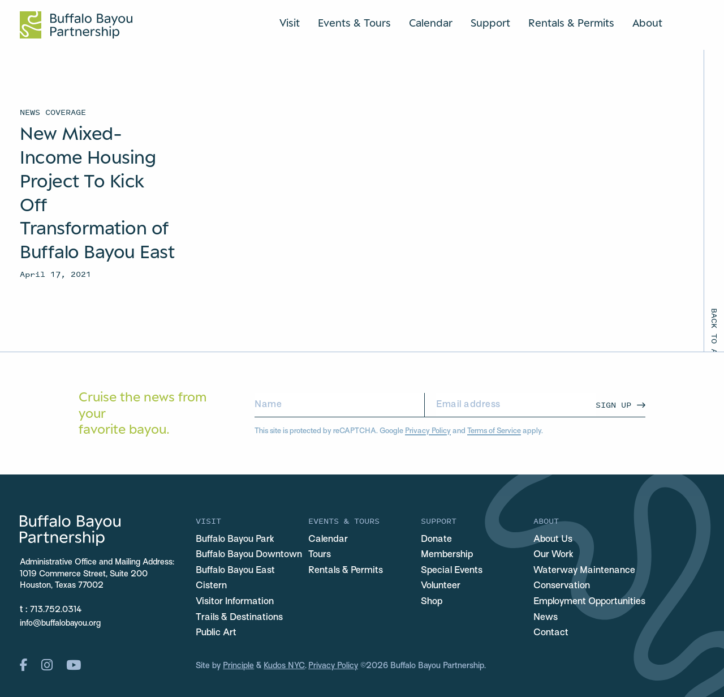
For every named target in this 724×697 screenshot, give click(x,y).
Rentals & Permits (571, 22)
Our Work (553, 554)
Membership (447, 554)
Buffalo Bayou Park (235, 539)
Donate (436, 539)
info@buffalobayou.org (60, 623)
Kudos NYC (284, 666)
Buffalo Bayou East (235, 570)
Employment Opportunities (589, 601)
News (545, 617)
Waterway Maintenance (584, 570)
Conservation (561, 586)
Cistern (211, 586)
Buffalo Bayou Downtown (249, 554)
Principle (238, 666)
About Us (552, 539)
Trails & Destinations (239, 617)
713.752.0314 (56, 610)
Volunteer (440, 586)
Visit (289, 22)
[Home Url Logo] (76, 25)
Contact (550, 633)
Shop (431, 601)
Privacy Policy (428, 431)
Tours (319, 554)
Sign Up (613, 404)
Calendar (431, 22)
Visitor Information (235, 601)
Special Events (451, 570)
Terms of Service (494, 431)
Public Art (216, 633)
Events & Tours (354, 22)
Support (490, 22)
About (647, 22)
